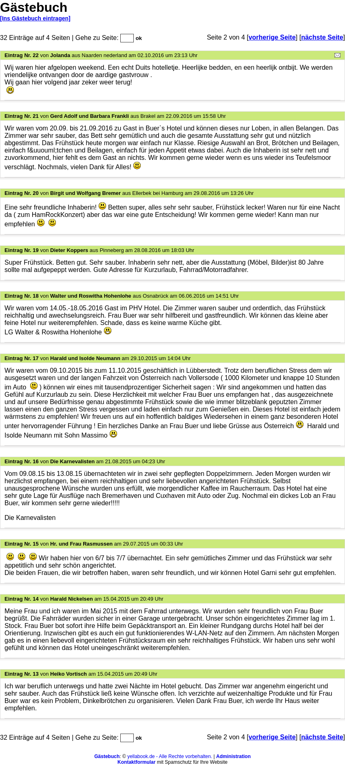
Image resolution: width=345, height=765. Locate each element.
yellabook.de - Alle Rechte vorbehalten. (169, 756)
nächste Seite (322, 37)
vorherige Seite (272, 37)
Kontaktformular (136, 762)
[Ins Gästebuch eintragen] (35, 18)
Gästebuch (106, 756)
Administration (233, 756)
